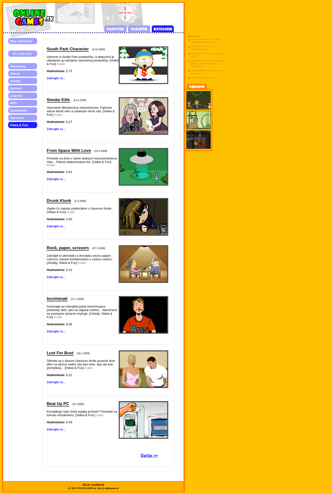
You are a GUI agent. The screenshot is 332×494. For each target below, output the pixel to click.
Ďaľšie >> (149, 456)
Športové (17, 118)
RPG (13, 103)
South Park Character (68, 49)
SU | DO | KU (21, 54)
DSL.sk (86, 484)
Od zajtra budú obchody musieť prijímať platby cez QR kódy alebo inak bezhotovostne (207, 63)
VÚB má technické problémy (203, 78)
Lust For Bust (60, 352)
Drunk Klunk (59, 200)
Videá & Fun (19, 125)
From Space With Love (69, 150)
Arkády (15, 81)
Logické (16, 96)
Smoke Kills (58, 99)
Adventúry (18, 66)
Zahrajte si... (56, 78)
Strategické (18, 110)
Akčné (14, 73)
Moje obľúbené (21, 41)
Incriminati (57, 298)
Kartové (16, 88)
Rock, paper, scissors (68, 247)
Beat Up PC (58, 403)
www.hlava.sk (97, 484)
